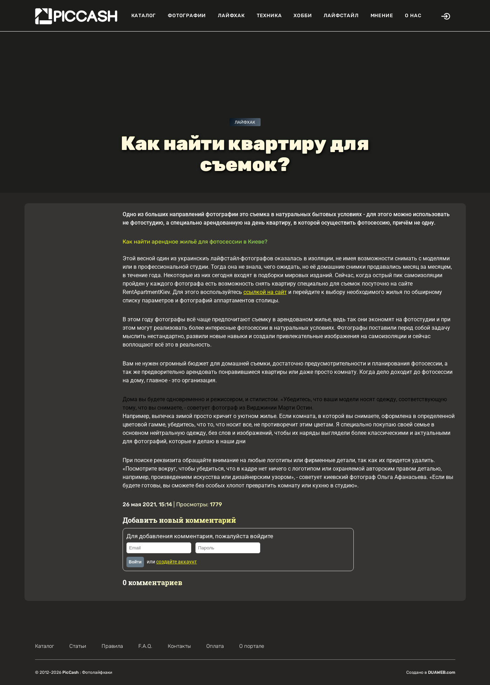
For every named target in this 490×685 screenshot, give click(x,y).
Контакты (179, 646)
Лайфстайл (341, 16)
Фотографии (187, 16)
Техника (269, 16)
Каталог (143, 16)
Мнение (382, 16)
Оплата (215, 646)
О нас (413, 16)
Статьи (77, 646)
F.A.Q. (145, 646)
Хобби (303, 16)
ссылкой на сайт (265, 292)
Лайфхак (231, 16)
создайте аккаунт (176, 561)
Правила (112, 646)
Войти (135, 562)
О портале (251, 646)
